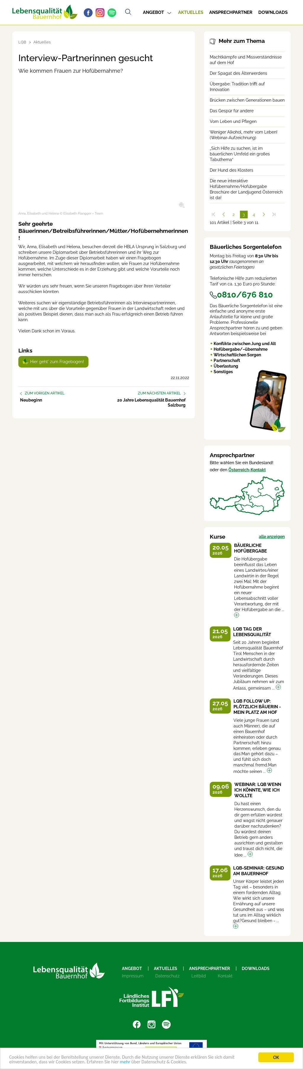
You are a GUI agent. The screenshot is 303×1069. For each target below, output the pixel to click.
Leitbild (198, 976)
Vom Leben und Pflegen (233, 121)
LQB (22, 42)
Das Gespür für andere (232, 110)
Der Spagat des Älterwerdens (238, 73)
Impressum (133, 976)
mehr (131, 1062)
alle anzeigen (272, 536)
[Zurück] (224, 214)
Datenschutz (167, 976)
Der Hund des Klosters (231, 170)
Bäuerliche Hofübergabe (250, 548)
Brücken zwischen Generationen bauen (247, 100)
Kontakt (225, 976)
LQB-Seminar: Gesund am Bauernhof (258, 870)
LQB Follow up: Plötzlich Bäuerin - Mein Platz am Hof (257, 706)
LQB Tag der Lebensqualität (252, 631)
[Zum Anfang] (213, 214)
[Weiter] (264, 214)
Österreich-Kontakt (247, 469)
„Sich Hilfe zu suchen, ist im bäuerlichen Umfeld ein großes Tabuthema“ (240, 154)
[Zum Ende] (274, 214)
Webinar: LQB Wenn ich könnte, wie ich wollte (257, 790)
